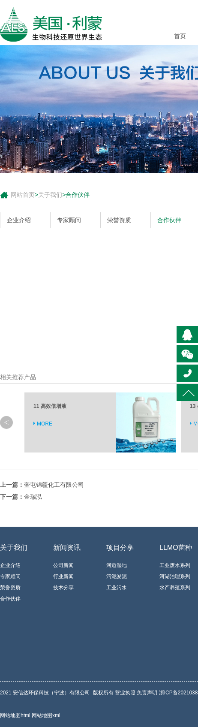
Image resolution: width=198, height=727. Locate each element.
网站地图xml (46, 715)
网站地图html (16, 715)
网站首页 (23, 194)
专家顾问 (69, 220)
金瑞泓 (33, 496)
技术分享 (63, 588)
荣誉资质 (119, 220)
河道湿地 (116, 565)
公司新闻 (63, 565)
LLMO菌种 (175, 547)
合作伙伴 (78, 194)
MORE (44, 424)
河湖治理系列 (174, 576)
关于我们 (50, 194)
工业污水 (116, 588)
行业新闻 (63, 576)
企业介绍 (19, 220)
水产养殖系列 (174, 588)
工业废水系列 (174, 565)
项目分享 (120, 547)
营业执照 (125, 693)
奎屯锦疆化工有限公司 (54, 484)
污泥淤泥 (116, 576)
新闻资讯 (67, 547)
